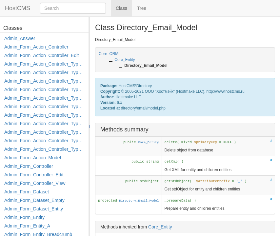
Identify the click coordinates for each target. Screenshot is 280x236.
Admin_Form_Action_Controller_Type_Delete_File (44, 81)
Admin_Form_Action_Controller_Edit (41, 55)
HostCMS (17, 8)
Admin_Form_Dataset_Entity (33, 208)
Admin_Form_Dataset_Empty (34, 200)
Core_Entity (148, 142)
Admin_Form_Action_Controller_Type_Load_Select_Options (44, 106)
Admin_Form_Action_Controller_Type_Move (44, 123)
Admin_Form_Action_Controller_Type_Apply (44, 64)
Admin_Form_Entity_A (27, 225)
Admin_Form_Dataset (26, 191)
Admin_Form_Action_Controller (36, 46)
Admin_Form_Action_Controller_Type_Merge (44, 115)
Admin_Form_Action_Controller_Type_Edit (44, 89)
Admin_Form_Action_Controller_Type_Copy (44, 72)
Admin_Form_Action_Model (32, 157)
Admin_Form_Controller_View (34, 183)
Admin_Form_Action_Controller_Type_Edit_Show (44, 98)
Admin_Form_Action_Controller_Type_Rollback (44, 140)
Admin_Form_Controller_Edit (34, 174)
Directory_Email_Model (139, 201)
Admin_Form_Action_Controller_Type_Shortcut (44, 149)
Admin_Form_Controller (28, 166)
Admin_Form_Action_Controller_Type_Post (44, 132)
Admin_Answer (19, 38)
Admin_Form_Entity (24, 217)
